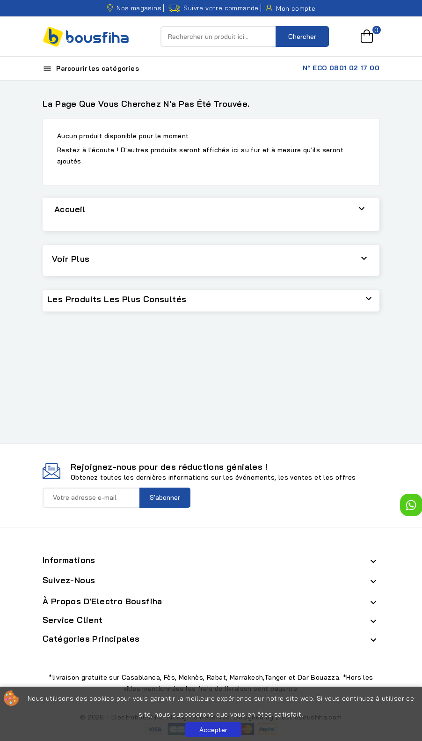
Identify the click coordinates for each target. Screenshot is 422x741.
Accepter (213, 730)
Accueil (70, 209)
